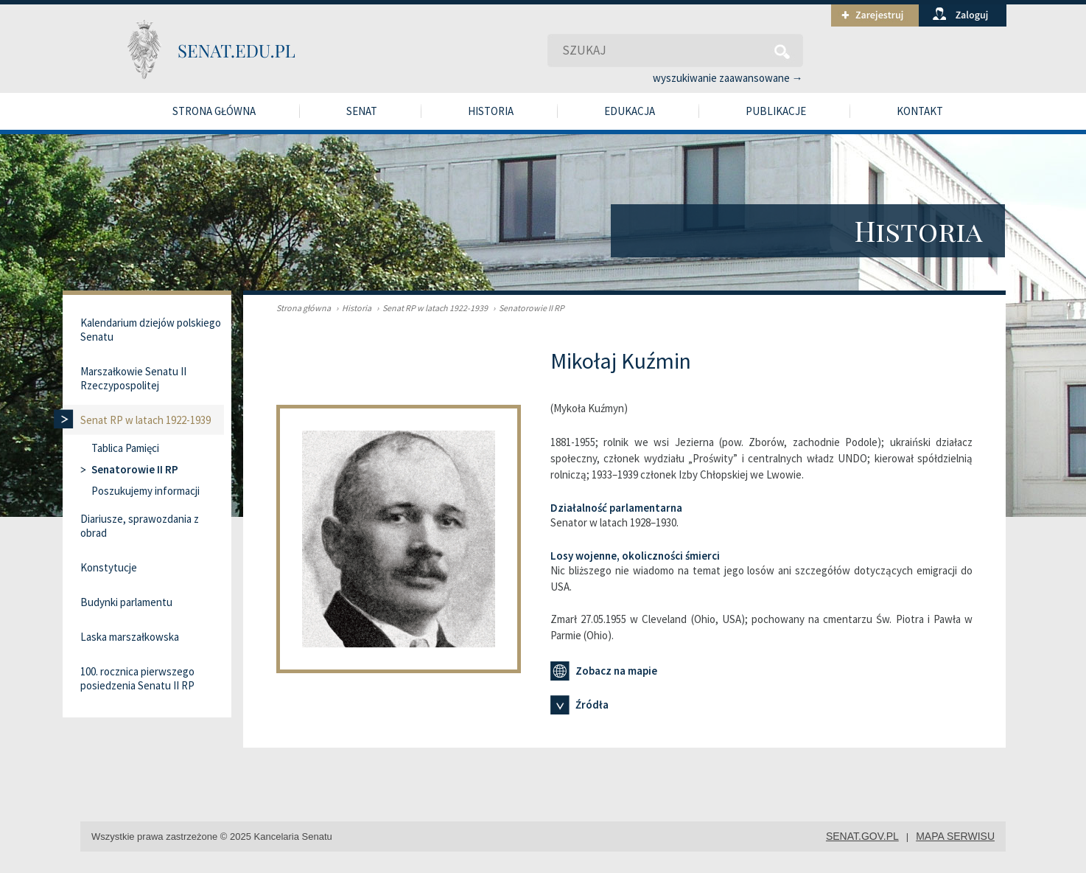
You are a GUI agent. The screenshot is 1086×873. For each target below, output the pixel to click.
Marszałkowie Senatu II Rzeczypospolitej (133, 378)
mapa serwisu (955, 836)
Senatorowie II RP (526, 307)
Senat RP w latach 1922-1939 (430, 307)
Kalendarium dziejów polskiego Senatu (150, 330)
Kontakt (920, 111)
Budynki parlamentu (126, 602)
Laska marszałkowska (129, 637)
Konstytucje (108, 567)
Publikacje (776, 111)
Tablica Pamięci (125, 448)
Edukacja (629, 111)
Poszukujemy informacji (145, 491)
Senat (361, 111)
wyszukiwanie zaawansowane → (728, 78)
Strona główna (214, 111)
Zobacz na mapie (603, 671)
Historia (491, 111)
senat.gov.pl (862, 836)
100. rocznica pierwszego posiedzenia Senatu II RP (137, 678)
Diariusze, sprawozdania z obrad (139, 526)
